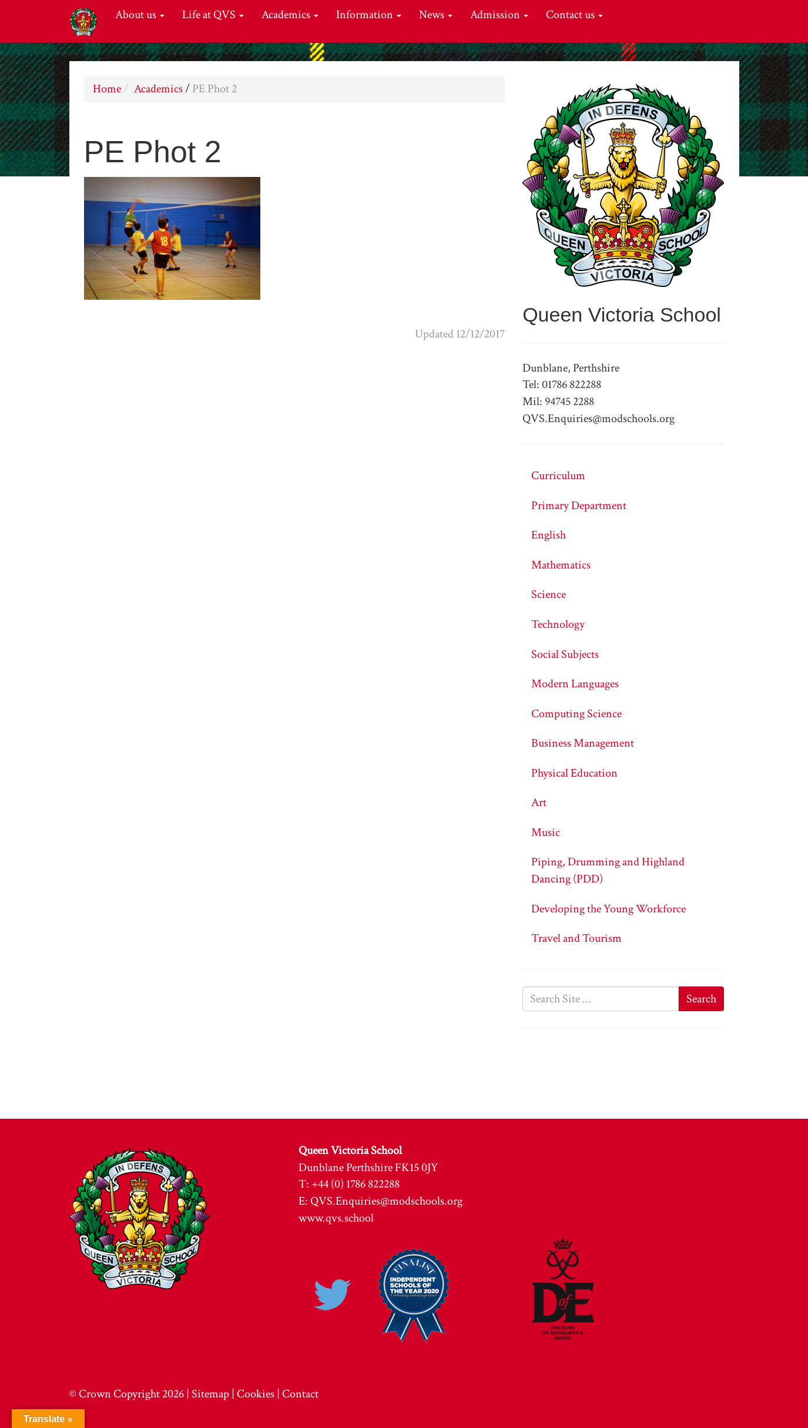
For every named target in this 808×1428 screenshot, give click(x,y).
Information (368, 14)
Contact (300, 1394)
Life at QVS (213, 14)
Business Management (582, 743)
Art (539, 802)
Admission (499, 14)
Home (107, 88)
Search (701, 998)
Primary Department (578, 505)
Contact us (574, 14)
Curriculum (558, 475)
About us (140, 14)
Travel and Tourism (576, 938)
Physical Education (574, 773)
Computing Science (576, 713)
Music (545, 832)
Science (548, 594)
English (548, 535)
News (435, 14)
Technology (558, 624)
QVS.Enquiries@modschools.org (386, 1201)
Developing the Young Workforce (608, 909)
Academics (289, 14)
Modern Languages (575, 683)
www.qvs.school (336, 1218)
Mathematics (561, 565)
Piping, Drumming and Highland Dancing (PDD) (608, 870)
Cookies (255, 1394)
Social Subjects (565, 654)
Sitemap (210, 1394)
